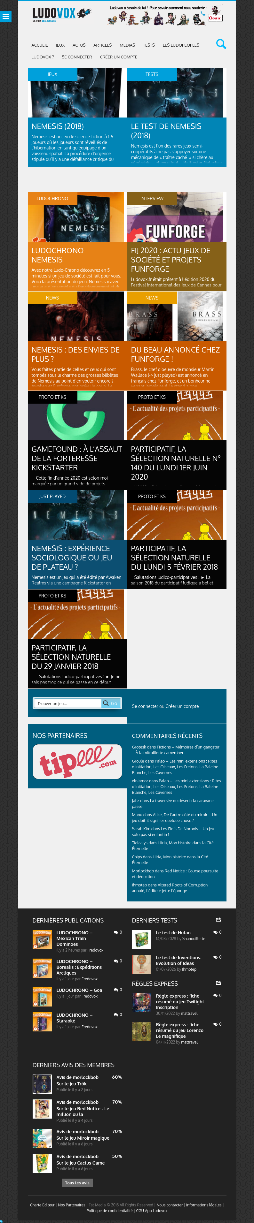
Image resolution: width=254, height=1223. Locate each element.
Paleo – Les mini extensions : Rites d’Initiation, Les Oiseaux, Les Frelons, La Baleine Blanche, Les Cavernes (175, 766)
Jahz (135, 800)
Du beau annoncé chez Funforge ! (166, 354)
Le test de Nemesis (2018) (167, 131)
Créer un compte (119, 56)
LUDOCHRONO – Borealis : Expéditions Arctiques (79, 967)
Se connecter (77, 56)
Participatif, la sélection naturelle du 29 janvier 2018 (73, 657)
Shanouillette (193, 938)
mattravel (189, 1013)
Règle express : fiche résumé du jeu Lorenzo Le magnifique (180, 1030)
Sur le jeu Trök (72, 1083)
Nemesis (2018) (59, 126)
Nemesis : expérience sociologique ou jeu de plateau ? (73, 557)
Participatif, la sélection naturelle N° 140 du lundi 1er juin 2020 (176, 463)
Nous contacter (169, 1206)
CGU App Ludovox (151, 1211)
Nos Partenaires (71, 1206)
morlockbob (86, 1077)
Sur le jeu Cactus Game (81, 1163)
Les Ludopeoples (181, 45)
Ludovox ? (43, 56)
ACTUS (79, 45)
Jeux (60, 45)
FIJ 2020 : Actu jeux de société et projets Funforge (172, 259)
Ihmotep (139, 884)
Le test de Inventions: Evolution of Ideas (178, 960)
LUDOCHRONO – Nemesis (62, 255)
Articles (102, 45)
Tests (149, 45)
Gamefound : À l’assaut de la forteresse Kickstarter (61, 463)
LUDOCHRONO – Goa (79, 990)
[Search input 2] (68, 703)
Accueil (40, 45)
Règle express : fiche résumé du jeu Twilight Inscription (180, 1001)
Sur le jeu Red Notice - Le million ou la (83, 1111)
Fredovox (95, 950)
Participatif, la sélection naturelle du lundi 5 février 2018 (176, 557)
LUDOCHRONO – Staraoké (75, 1017)
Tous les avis (77, 1183)
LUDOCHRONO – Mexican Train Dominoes (75, 938)
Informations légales (204, 1206)
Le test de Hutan (173, 932)
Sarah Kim (141, 828)
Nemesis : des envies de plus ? (72, 354)
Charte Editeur (42, 1206)
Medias (127, 45)
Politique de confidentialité (110, 1211)
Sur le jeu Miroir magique (83, 1138)
